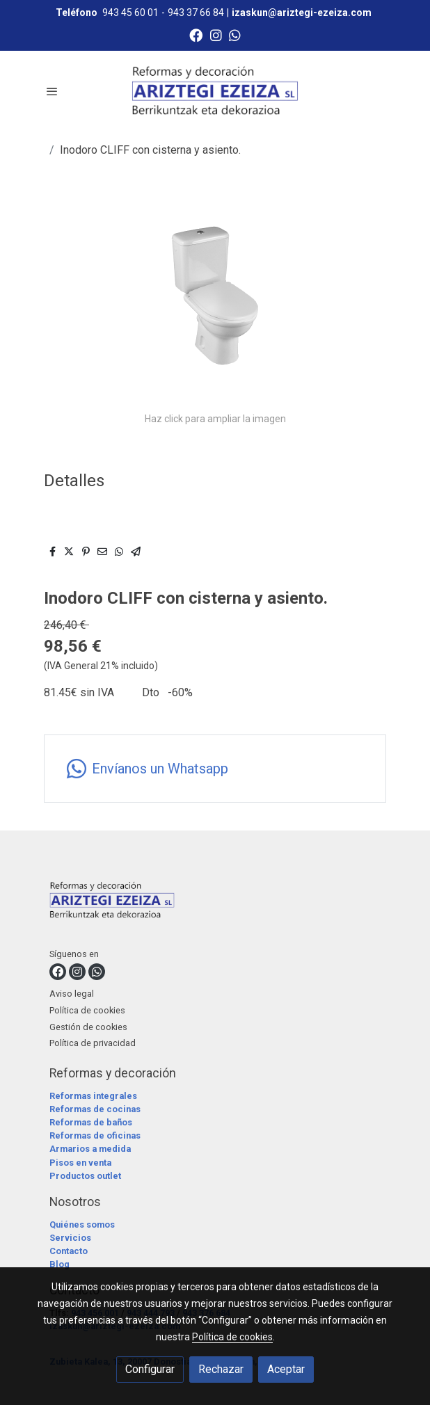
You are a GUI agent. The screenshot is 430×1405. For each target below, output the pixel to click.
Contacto (68, 1251)
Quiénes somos (82, 1224)
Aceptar (286, 1369)
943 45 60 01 (130, 12)
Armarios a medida (90, 1148)
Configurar (150, 1369)
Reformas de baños (90, 1122)
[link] (215, 91)
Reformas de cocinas (95, 1109)
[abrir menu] (52, 91)
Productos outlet (85, 1176)
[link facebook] (195, 34)
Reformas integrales (93, 1096)
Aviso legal (71, 993)
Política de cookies (87, 1010)
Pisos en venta (80, 1162)
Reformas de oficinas (95, 1135)
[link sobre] (215, 902)
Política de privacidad (92, 1043)
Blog (59, 1264)
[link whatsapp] (235, 34)
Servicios (70, 1238)
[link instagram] (216, 34)
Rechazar (221, 1369)
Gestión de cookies (88, 1027)
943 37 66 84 (196, 12)
